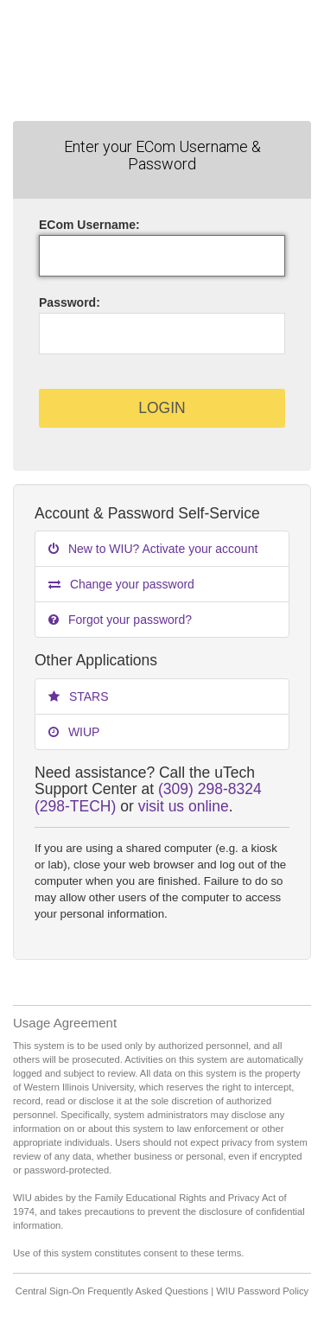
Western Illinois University (162, 60)
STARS (78, 696)
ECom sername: (89, 225)
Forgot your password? (120, 619)
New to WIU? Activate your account (152, 549)
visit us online (183, 806)
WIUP (73, 732)
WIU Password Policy (262, 1291)
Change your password (121, 584)
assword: (69, 302)
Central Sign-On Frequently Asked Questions (112, 1291)
